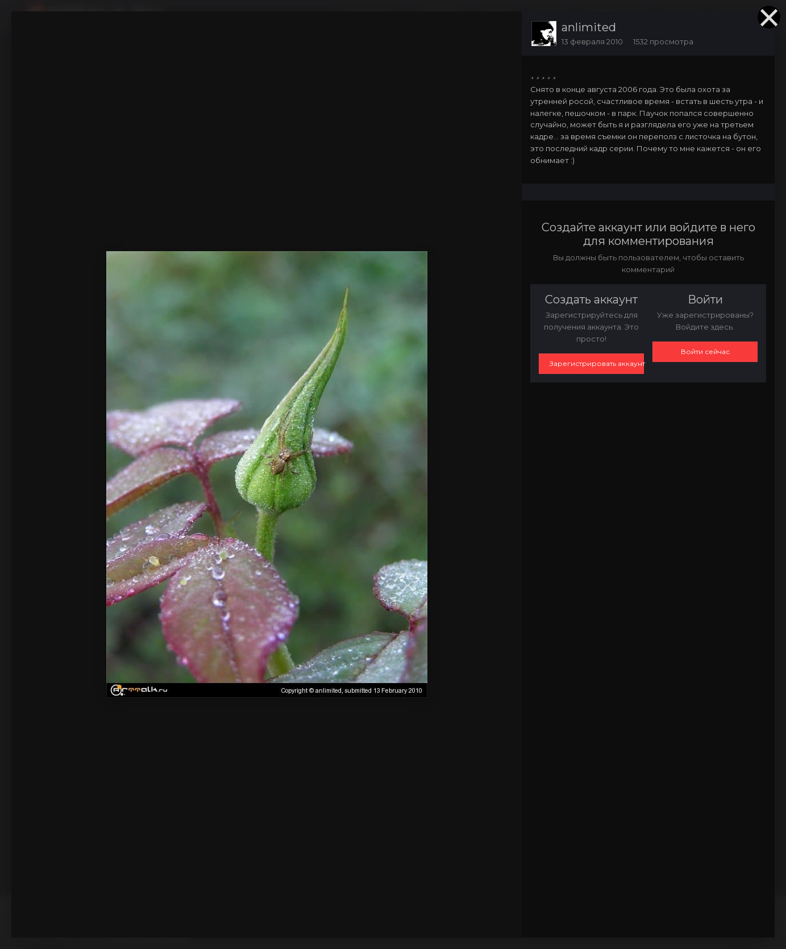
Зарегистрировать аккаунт (597, 363)
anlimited (589, 27)
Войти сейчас (705, 351)
